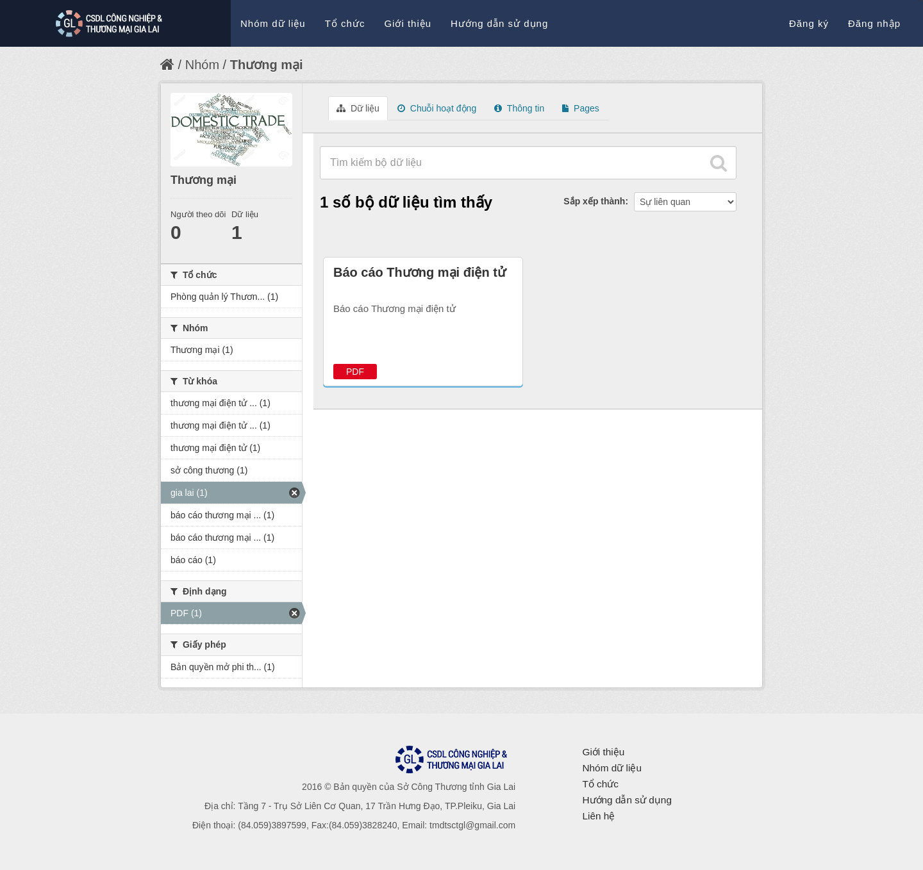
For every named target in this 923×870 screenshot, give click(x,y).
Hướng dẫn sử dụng (499, 23)
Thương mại (266, 65)
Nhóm (202, 65)
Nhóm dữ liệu (273, 23)
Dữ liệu (358, 108)
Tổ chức (345, 23)
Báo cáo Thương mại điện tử (419, 272)
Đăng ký (809, 23)
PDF (355, 371)
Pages (580, 108)
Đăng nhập (874, 23)
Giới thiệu (407, 23)
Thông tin (519, 108)
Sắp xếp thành (594, 201)
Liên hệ (598, 815)
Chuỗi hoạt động (436, 108)
